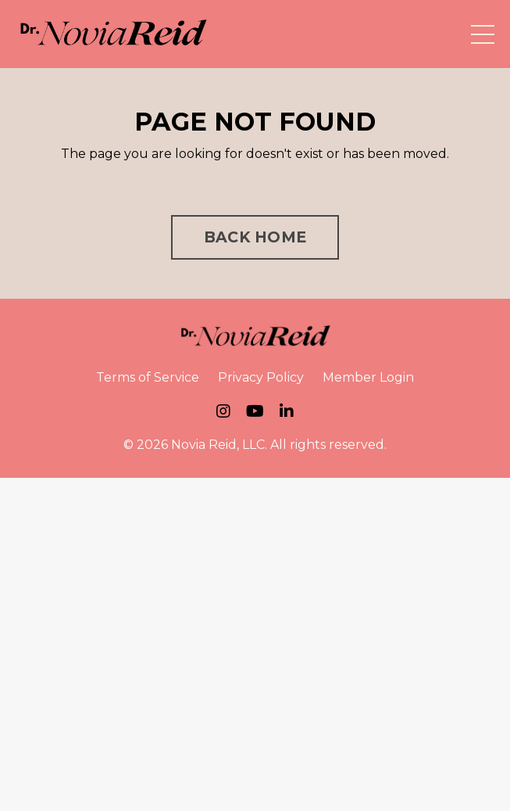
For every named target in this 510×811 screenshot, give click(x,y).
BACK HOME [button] (255, 237)
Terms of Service (147, 377)
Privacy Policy (261, 377)
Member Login (368, 377)
